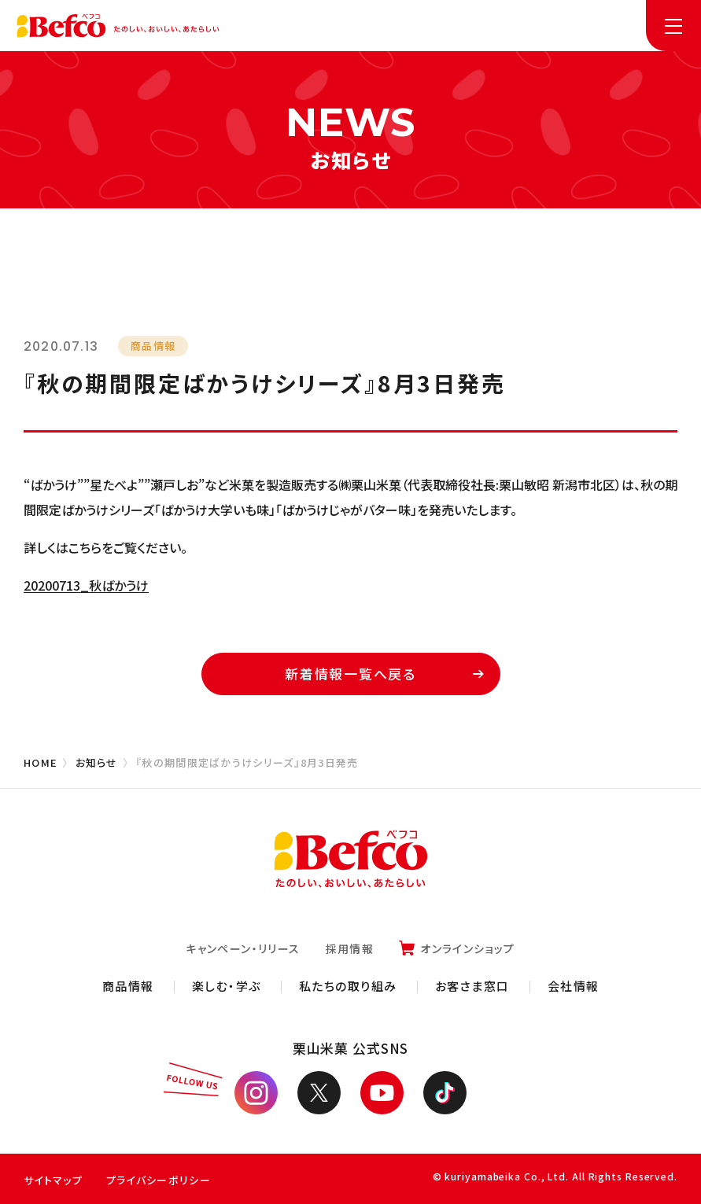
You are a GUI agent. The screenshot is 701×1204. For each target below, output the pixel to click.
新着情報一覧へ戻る (384, 673)
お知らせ (97, 762)
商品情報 (128, 986)
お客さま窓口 (472, 986)
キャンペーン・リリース (243, 948)
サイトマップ (53, 1180)
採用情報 (350, 948)
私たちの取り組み (348, 986)
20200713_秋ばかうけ (86, 585)
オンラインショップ (467, 948)
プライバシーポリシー (158, 1180)
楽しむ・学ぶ (226, 986)
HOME (40, 762)
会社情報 (574, 986)
